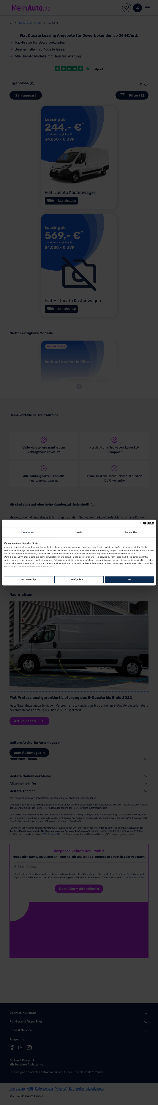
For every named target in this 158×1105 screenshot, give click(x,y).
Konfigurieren (79, 580)
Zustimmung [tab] (27, 532)
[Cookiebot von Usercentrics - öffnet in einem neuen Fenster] (135, 524)
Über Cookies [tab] (130, 532)
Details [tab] (79, 532)
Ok (129, 580)
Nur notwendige (28, 580)
